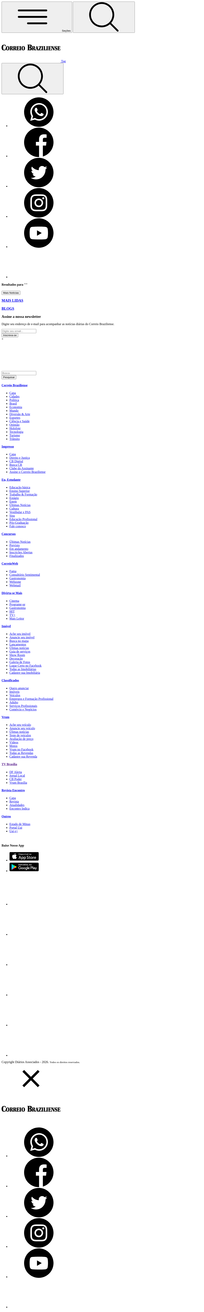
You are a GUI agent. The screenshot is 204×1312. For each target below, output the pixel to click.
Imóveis (14, 691)
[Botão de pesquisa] (104, 17)
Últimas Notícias (20, 505)
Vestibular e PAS (20, 512)
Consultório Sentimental (24, 574)
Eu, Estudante (11, 479)
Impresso (8, 446)
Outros (6, 816)
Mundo (13, 410)
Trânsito (14, 439)
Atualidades (16, 805)
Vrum (5, 717)
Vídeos (13, 742)
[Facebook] (38, 156)
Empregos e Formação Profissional (31, 698)
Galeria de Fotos (19, 662)
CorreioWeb (10, 563)
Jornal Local (17, 775)
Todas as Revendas (21, 753)
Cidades (14, 396)
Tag (63, 61)
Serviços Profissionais (23, 706)
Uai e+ (13, 831)
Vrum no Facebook (21, 749)
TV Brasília (9, 764)
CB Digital (16, 461)
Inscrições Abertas (21, 552)
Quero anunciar (19, 688)
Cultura (14, 508)
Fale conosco (17, 526)
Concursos (9, 534)
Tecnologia (16, 431)
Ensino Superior (19, 491)
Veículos (14, 695)
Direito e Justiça (19, 457)
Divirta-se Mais (12, 593)
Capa (12, 393)
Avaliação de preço (21, 739)
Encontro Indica (19, 808)
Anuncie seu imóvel (21, 637)
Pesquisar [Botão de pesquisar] (9, 377)
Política (14, 400)
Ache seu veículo (20, 724)
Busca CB (15, 464)
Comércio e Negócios (23, 709)
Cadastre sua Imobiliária (24, 672)
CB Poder (15, 779)
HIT (12, 611)
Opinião (14, 424)
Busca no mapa (19, 641)
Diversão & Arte (19, 414)
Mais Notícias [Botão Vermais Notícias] (11, 292)
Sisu (12, 515)
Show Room (17, 655)
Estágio (14, 498)
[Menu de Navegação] (37, 17)
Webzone (15, 581)
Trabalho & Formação (23, 494)
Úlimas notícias (19, 648)
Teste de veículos (20, 735)
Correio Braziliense (15, 385)
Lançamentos (17, 644)
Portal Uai (15, 827)
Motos (13, 746)
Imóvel (6, 626)
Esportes (14, 417)
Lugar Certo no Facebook (25, 665)
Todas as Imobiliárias (22, 669)
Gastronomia (17, 578)
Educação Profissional (23, 519)
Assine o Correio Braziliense (27, 472)
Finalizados (16, 556)
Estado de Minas (19, 824)
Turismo (14, 435)
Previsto (14, 545)
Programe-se (17, 604)
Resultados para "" (14, 284)
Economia (15, 407)
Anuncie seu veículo (22, 728)
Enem (13, 501)
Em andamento (18, 548)
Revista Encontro (13, 790)
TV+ (12, 615)
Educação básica (19, 487)
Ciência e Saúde (19, 421)
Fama (12, 571)
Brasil (13, 403)
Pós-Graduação (19, 522)
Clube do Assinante (21, 468)
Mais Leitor (16, 618)
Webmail (15, 585)
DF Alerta (15, 772)
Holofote (15, 428)
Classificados (10, 680)
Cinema (14, 601)
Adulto (13, 702)
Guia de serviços (19, 651)
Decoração (16, 658)
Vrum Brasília (18, 782)
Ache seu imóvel (20, 633)
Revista (14, 801)
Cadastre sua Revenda (23, 756)
